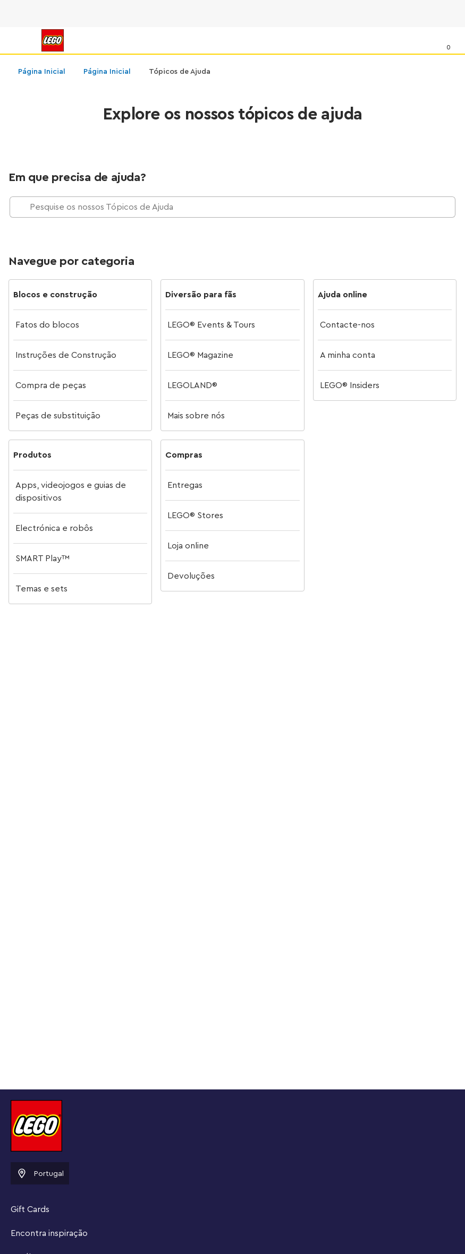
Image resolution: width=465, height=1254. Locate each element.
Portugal (40, 1173)
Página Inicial (41, 71)
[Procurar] (426, 40)
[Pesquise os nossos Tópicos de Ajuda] (232, 207)
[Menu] (19, 40)
